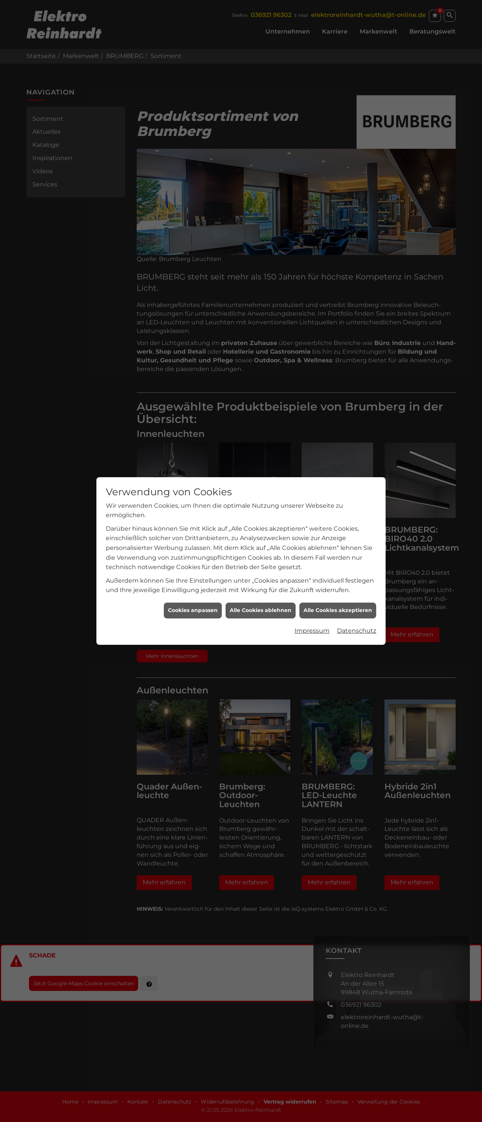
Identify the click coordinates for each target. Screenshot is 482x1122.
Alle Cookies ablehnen (260, 586)
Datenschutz (356, 607)
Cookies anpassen (193, 586)
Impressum (311, 607)
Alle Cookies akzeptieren (338, 586)
